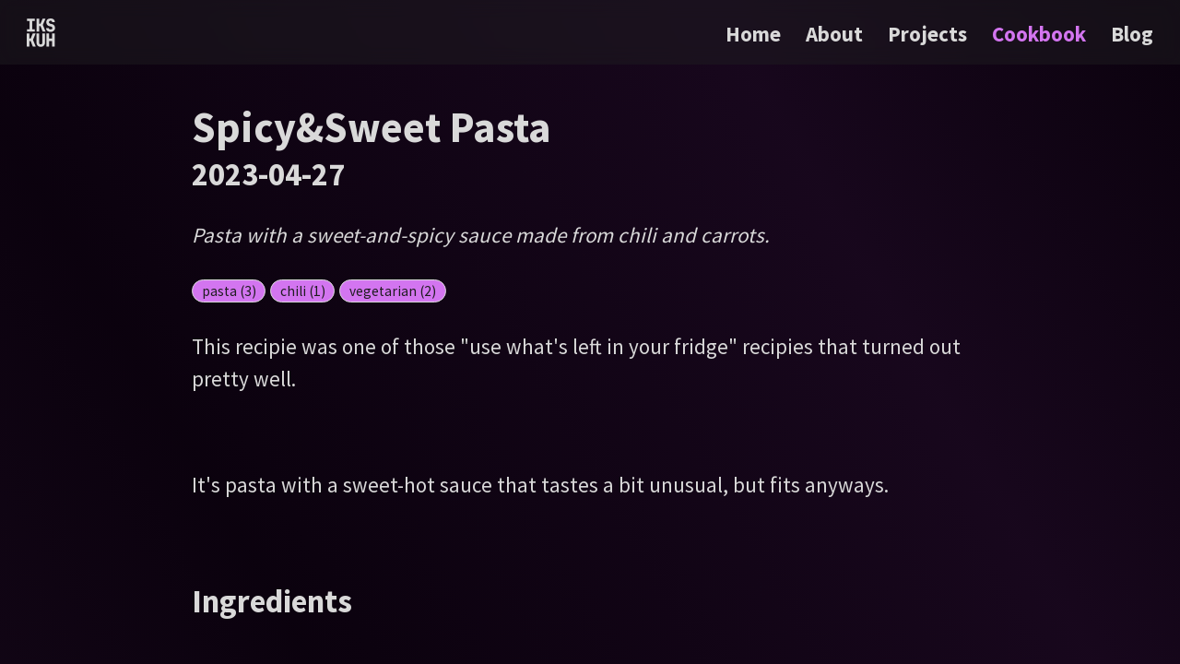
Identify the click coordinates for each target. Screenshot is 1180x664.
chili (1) (302, 291)
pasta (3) (229, 291)
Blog (1132, 33)
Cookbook (1041, 33)
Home (753, 33)
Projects (930, 33)
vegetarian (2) (392, 291)
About (836, 33)
